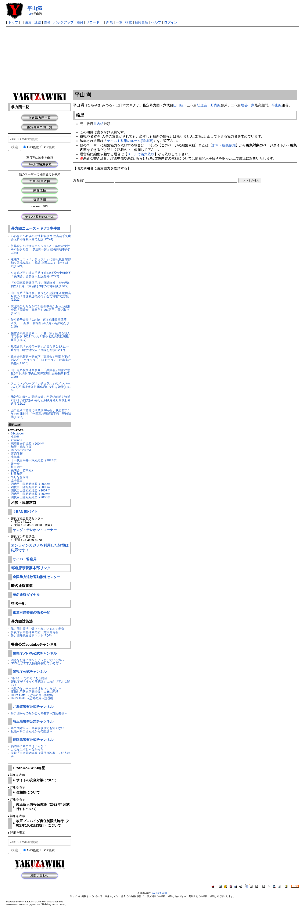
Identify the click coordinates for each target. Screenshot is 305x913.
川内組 (98, 124)
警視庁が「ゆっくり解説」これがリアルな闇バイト (40, 683)
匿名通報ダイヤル (26, 595)
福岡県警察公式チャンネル (33, 739)
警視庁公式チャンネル (30, 671)
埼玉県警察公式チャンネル (33, 721)
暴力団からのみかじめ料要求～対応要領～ (39, 713)
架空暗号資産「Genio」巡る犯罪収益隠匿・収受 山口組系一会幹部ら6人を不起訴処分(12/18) (40, 323)
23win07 (16, 440)
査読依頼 (17, 453)
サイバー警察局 (24, 559)
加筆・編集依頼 (21, 446)
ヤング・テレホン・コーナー (35, 530)
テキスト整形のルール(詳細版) (130, 141)
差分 (47, 22)
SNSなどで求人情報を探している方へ (36, 663)
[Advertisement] (152, 58)
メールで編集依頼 (140, 154)
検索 (128, 22)
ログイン (170, 22)
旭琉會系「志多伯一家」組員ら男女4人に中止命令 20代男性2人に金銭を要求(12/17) (40, 348)
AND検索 (31, 147)
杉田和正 (17, 473)
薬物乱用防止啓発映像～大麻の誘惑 (34, 691)
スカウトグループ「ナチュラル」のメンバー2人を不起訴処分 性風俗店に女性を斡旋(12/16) (41, 387)
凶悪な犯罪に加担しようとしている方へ (37, 660)
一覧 (119, 22)
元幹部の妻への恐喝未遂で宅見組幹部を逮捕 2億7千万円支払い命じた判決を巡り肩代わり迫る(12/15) (41, 400)
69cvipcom (18, 433)
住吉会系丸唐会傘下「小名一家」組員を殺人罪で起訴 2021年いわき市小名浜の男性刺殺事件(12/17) (40, 337)
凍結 (37, 22)
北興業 (15, 457)
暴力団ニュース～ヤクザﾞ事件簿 (35, 228)
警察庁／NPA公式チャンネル (35, 653)
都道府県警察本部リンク (31, 568)
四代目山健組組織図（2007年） (32, 490)
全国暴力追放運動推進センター (36, 577)
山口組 (178, 105)
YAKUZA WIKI (159, 893)
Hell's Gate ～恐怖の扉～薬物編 (32, 695)
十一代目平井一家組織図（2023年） (35, 460)
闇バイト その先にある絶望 (29, 678)
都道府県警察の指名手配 (31, 612)
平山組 (277, 105)
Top (29, 13)
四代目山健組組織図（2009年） (32, 484)
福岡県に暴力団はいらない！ (30, 746)
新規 (109, 22)
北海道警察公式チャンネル (33, 706)
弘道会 (202, 105)
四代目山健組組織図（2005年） (32, 497)
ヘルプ (156, 22)
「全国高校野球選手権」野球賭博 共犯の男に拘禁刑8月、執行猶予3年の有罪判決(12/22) (41, 284)
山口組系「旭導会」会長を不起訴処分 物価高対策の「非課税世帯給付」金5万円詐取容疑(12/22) (41, 296)
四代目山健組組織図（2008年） (32, 487)
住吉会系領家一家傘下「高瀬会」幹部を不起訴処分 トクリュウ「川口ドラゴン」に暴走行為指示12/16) (41, 360)
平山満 (34, 8)
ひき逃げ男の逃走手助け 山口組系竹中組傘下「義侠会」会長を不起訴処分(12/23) (41, 274)
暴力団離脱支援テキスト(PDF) (31, 635)
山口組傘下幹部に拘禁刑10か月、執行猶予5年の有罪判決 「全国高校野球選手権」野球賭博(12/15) (41, 414)
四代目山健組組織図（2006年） (32, 493)
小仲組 (15, 436)
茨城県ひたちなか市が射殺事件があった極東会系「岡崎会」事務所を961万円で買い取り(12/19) (40, 310)
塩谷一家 (248, 105)
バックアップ (63, 22)
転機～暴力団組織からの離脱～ (31, 731)
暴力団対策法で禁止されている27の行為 (38, 628)
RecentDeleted (21, 450)
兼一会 (15, 463)
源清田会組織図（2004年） (29, 443)
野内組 (216, 105)
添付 (79, 22)
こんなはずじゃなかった (27, 749)
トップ (13, 22)
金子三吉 (17, 480)
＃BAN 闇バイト (25, 511)
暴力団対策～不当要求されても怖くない (37, 728)
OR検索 (47, 147)
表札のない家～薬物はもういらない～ (36, 688)
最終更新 (141, 22)
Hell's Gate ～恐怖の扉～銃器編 (32, 698)
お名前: (79, 180)
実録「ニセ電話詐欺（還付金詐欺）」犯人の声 (40, 754)
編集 (28, 22)
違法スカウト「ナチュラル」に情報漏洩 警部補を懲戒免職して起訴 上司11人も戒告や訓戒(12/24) (41, 263)
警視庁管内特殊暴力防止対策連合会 (34, 632)
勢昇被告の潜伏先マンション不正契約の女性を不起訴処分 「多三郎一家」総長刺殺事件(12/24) (41, 249)
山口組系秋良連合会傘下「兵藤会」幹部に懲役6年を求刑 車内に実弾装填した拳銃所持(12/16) (40, 373)
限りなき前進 (20, 477)
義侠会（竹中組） (23, 470)
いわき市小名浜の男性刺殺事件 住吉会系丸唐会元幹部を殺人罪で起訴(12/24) (41, 237)
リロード (93, 22)
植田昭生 (17, 467)
